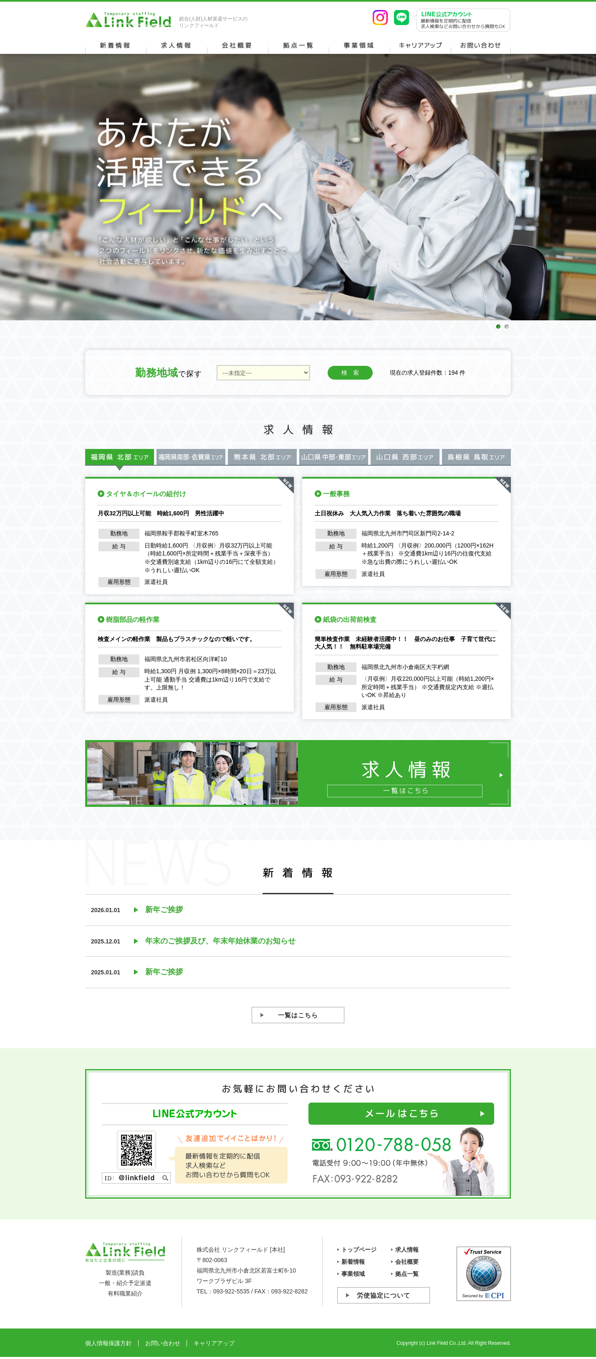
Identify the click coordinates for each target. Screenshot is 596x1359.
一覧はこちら (298, 1015)
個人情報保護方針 (108, 1343)
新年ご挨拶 (164, 909)
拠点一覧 (407, 1273)
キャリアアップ (214, 1343)
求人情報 (407, 1249)
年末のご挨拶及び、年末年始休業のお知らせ (220, 941)
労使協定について (383, 1295)
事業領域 (353, 1273)
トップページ (358, 1249)
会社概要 (407, 1261)
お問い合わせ (162, 1343)
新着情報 (353, 1261)
